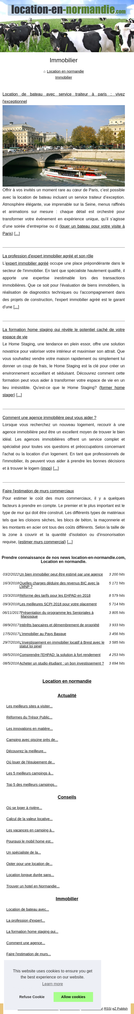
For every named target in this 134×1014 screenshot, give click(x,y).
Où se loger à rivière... (24, 808)
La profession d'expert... (25, 920)
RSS (107, 1008)
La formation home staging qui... (32, 932)
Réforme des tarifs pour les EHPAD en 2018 (55, 595)
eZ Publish (120, 1008)
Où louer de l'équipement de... (30, 762)
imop (46, 468)
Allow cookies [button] (73, 997)
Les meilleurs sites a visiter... (29, 706)
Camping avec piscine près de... (32, 740)
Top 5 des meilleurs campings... (31, 785)
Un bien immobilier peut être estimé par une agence (61, 574)
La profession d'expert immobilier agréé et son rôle (48, 256)
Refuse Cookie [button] (31, 997)
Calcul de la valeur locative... (29, 819)
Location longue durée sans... (30, 875)
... (17, 233)
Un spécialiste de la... (23, 852)
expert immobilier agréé (27, 263)
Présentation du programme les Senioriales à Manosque (57, 614)
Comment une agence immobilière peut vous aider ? (49, 417)
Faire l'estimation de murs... (28, 954)
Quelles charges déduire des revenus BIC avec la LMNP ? (59, 585)
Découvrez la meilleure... (26, 751)
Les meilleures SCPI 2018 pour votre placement (58, 604)
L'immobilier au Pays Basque (42, 634)
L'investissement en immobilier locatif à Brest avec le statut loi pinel (61, 644)
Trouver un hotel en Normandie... (33, 886)
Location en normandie (65, 71)
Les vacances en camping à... (30, 830)
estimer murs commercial (42, 542)
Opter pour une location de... (29, 864)
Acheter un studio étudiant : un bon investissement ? (61, 663)
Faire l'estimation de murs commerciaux (38, 491)
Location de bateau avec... (27, 909)
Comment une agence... (25, 943)
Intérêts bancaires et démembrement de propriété (59, 625)
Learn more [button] (52, 984)
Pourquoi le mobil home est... (29, 841)
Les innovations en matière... (29, 729)
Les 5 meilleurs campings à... (29, 773)
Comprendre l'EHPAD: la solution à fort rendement (60, 655)
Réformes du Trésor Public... (29, 717)
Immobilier (63, 77)
